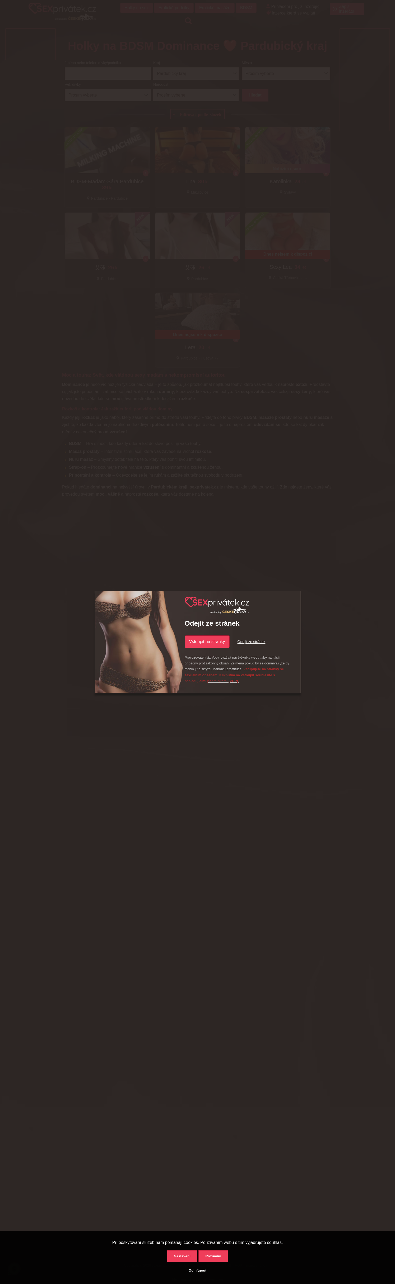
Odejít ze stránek (252, 642)
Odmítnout (197, 1270)
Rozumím (213, 1256)
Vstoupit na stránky (207, 641)
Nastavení (182, 1256)
